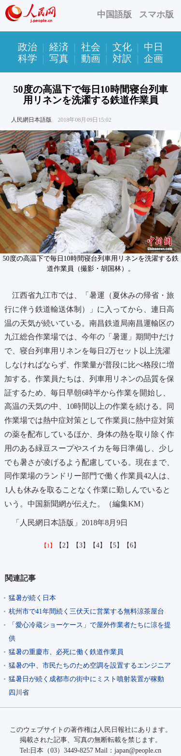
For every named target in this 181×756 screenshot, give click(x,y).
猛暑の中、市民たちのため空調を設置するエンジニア (90, 665)
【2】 (64, 545)
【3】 (80, 545)
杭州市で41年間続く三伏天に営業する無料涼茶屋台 (86, 611)
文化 (122, 47)
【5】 (114, 545)
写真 (59, 58)
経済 (59, 47)
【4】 (97, 545)
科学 (27, 58)
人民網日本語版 (31, 119)
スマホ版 (156, 14)
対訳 (122, 58)
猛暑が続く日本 (32, 598)
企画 (153, 58)
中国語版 (114, 14)
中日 (153, 47)
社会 (90, 47)
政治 (27, 47)
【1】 (48, 545)
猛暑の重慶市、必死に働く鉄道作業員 (66, 652)
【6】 (131, 545)
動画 (90, 58)
